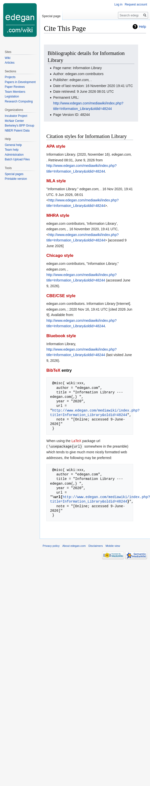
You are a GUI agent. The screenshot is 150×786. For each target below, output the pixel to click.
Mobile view (113, 545)
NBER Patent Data (17, 130)
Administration (14, 154)
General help (13, 145)
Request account (136, 4)
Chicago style (59, 255)
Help (142, 27)
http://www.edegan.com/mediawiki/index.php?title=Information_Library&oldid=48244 (95, 412)
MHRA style (57, 215)
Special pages (14, 174)
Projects (10, 77)
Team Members (15, 91)
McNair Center (14, 121)
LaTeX (76, 441)
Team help (11, 149)
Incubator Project (16, 116)
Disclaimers (96, 545)
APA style (55, 146)
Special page (51, 16)
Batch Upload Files (17, 159)
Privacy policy (51, 545)
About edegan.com (74, 545)
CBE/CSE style (61, 295)
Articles (9, 62)
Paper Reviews (15, 87)
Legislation (12, 96)
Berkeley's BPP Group (19, 125)
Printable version (16, 179)
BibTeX (53, 370)
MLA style (56, 181)
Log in (118, 4)
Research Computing (19, 101)
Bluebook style (61, 335)
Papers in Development (20, 82)
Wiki (7, 58)
